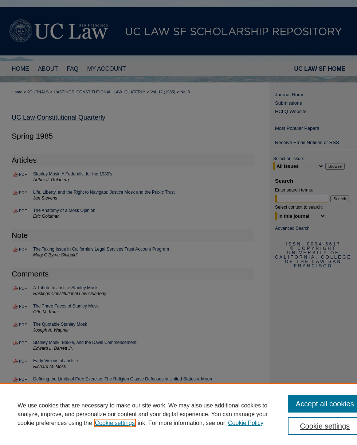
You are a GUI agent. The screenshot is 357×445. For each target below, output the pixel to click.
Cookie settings (115, 423)
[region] (178, 414)
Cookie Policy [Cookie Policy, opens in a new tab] (245, 423)
